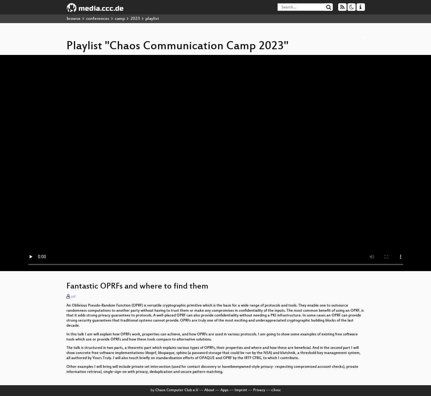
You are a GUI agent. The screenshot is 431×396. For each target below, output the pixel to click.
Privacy (259, 390)
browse (73, 18)
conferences (97, 18)
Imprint (241, 390)
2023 (135, 18)
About (209, 390)
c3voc (276, 390)
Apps (224, 390)
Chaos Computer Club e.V (176, 390)
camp (120, 18)
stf (73, 297)
